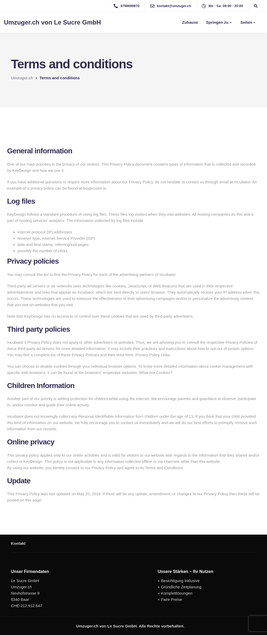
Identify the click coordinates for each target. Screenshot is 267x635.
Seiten (245, 22)
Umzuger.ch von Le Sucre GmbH (52, 22)
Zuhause (189, 22)
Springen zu (217, 22)
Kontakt (18, 543)
